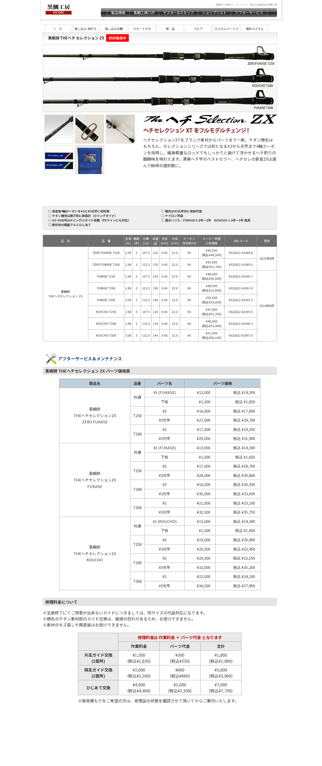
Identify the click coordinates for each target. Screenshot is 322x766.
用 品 (170, 28)
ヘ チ (57, 28)
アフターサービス (249, 12)
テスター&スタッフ (178, 12)
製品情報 (118, 12)
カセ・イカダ (142, 28)
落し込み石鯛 (114, 28)
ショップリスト (214, 12)
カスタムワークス (227, 28)
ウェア (198, 28)
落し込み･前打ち (85, 28)
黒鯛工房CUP (144, 12)
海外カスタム (255, 28)
